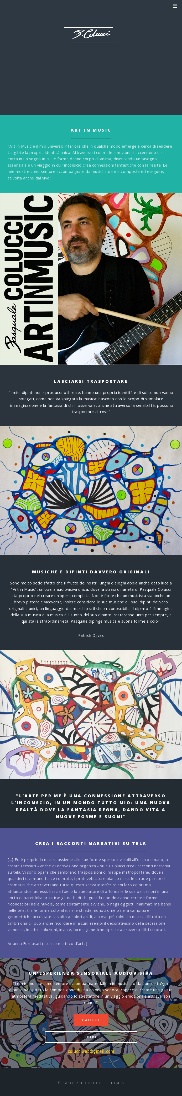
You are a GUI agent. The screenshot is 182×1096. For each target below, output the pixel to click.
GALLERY (74, 80)
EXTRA (110, 80)
